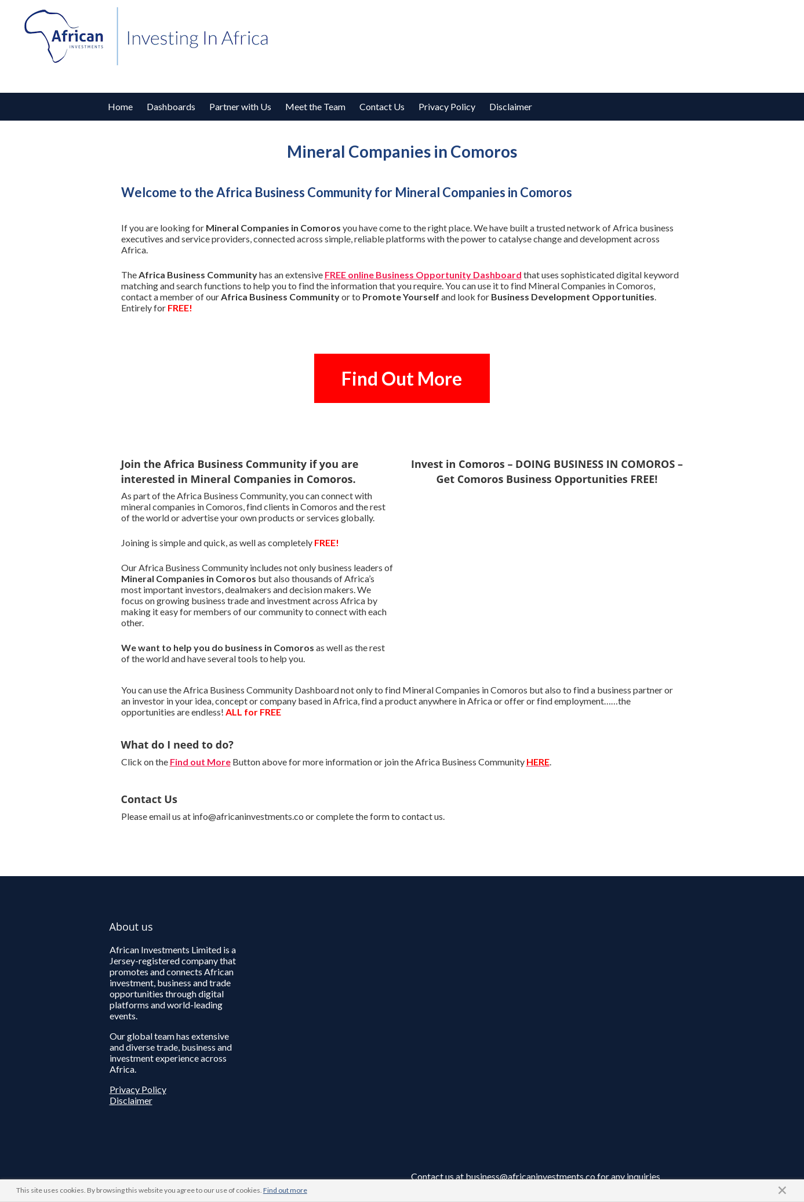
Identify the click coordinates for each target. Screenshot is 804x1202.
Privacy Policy (447, 106)
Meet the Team (315, 106)
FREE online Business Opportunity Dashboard (423, 274)
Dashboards (171, 106)
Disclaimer (510, 106)
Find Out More (401, 378)
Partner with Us (240, 106)
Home (120, 106)
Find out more (285, 1190)
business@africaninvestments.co (530, 1176)
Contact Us (382, 106)
